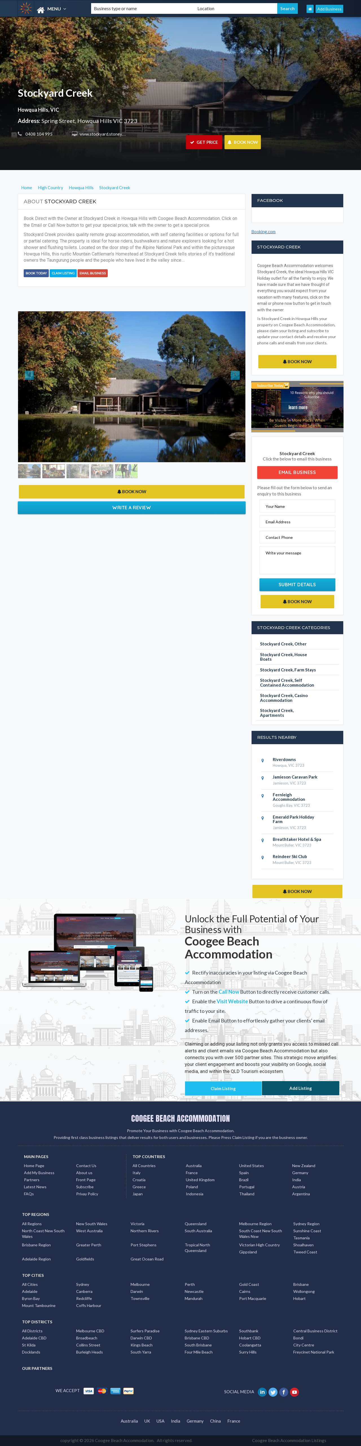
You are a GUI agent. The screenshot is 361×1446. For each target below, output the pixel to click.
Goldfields (85, 1259)
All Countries (144, 1165)
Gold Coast (249, 1284)
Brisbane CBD (197, 1337)
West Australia (89, 1230)
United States (251, 1165)
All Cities (30, 1284)
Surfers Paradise (145, 1330)
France (192, 1172)
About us (84, 1172)
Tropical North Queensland (197, 1247)
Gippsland (248, 1251)
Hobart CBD (250, 1337)
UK (147, 1420)
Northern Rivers (145, 1230)
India (296, 1179)
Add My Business (39, 1172)
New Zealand (303, 1165)
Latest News (35, 1186)
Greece (139, 1186)
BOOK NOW (242, 142)
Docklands (31, 1352)
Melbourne (140, 1284)
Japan (138, 1193)
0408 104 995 (38, 133)
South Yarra (141, 1352)
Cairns (244, 1291)
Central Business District (315, 1330)
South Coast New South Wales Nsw (260, 1233)
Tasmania (301, 1237)
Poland (192, 1186)
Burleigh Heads (89, 1352)
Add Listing (300, 1088)
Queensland (195, 1223)
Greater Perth (88, 1244)
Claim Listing (63, 273)
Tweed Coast (305, 1251)
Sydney (82, 1284)
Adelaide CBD (34, 1337)
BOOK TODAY (36, 273)
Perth (190, 1284)
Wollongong (304, 1291)
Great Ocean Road (147, 1259)
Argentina (301, 1193)
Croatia (139, 1179)
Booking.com (263, 231)
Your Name (275, 506)
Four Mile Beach (199, 1352)
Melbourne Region (255, 1223)
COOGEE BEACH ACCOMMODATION (180, 1118)
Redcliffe (84, 1298)
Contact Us (86, 1165)
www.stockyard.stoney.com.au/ (108, 133)
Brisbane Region (36, 1244)
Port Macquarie (252, 1298)
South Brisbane (198, 1345)
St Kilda (29, 1345)
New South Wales (91, 1223)
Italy (136, 1172)
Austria (298, 1186)
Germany (300, 1172)
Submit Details (297, 584)
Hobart (299, 1298)
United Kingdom (200, 1179)
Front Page (86, 1179)
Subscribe (85, 1186)
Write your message (283, 552)
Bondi (298, 1337)
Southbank (248, 1330)
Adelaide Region (36, 1259)
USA (160, 1420)
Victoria (137, 1223)
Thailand (246, 1193)
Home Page (34, 1165)
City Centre (303, 1345)
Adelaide (30, 1291)
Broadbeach (86, 1337)
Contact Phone (279, 537)
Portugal (246, 1186)
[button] (35, 386)
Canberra (84, 1291)
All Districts (32, 1330)
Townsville (140, 1298)
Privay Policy (87, 1193)
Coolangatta (250, 1345)
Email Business (93, 273)
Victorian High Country (259, 1244)
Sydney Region (306, 1223)
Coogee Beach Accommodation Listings (289, 1440)
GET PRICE (204, 142)
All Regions (32, 1223)
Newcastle (194, 1291)
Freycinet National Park (313, 1352)
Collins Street (88, 1345)
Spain (244, 1172)
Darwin (137, 1291)
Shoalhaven (303, 1244)
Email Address (278, 521)
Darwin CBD (141, 1337)
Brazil (243, 1179)
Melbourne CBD (90, 1330)
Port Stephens (144, 1244)
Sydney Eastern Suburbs (206, 1330)
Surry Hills (248, 1352)
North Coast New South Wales (43, 1233)
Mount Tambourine (39, 1305)
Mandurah (193, 1298)
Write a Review (131, 507)
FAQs (29, 1193)
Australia (194, 1165)
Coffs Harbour (88, 1305)
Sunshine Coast (307, 1230)
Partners (31, 1179)
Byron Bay (31, 1298)
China (215, 1420)
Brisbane (301, 1284)
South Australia (198, 1230)
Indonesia (194, 1193)
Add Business (329, 8)
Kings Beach (142, 1345)
